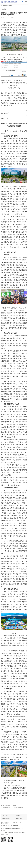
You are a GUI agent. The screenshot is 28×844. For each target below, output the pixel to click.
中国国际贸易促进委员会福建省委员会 (15, 832)
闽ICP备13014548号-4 (5, 834)
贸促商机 (5, 5)
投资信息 (10, 5)
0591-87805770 (16, 825)
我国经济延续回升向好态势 (9, 805)
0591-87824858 (6, 825)
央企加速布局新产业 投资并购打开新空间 (13, 807)
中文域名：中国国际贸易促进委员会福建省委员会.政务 (11, 828)
